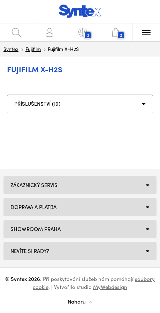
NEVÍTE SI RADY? (29, 251)
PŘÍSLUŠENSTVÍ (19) (37, 103)
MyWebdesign (110, 287)
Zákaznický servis (34, 185)
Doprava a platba (33, 207)
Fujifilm (33, 48)
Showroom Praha (35, 229)
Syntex (10, 48)
